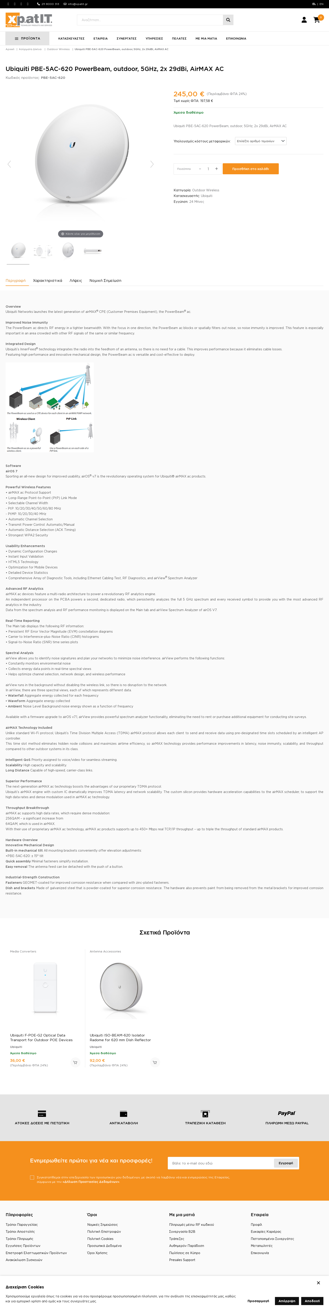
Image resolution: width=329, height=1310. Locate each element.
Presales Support (182, 1261)
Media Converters (23, 952)
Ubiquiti (206, 197)
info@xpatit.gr (78, 3)
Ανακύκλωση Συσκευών (24, 1261)
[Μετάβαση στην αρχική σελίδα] (30, 21)
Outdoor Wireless (58, 50)
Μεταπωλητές (261, 1247)
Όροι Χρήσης (97, 1254)
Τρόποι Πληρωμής (19, 1240)
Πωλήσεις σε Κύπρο (184, 1254)
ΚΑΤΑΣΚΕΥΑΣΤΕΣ (72, 40)
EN (321, 3)
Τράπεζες (176, 1240)
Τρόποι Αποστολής (20, 1233)
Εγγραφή (286, 1164)
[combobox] (261, 143)
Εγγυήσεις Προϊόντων (23, 1247)
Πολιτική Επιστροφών (104, 1233)
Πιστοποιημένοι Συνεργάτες (272, 1240)
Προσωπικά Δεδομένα (104, 1247)
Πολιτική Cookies (100, 1240)
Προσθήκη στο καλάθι (250, 170)
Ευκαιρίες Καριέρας (266, 1233)
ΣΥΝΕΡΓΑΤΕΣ (127, 40)
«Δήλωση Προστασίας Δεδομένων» (109, 1183)
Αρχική (10, 50)
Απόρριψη (287, 1301)
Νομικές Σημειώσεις (102, 1226)
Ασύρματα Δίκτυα (30, 50)
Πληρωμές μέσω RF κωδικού (191, 1226)
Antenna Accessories (105, 952)
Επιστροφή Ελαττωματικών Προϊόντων (36, 1254)
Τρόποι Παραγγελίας (22, 1226)
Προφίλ (256, 1226)
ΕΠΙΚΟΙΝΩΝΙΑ (236, 40)
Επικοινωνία (260, 1254)
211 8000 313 (50, 3)
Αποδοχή (312, 1301)
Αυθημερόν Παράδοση (186, 1247)
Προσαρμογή (258, 1301)
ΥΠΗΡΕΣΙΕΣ (154, 40)
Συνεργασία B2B (182, 1233)
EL (314, 3)
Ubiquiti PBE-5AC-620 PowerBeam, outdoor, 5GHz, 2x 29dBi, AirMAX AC (121, 50)
